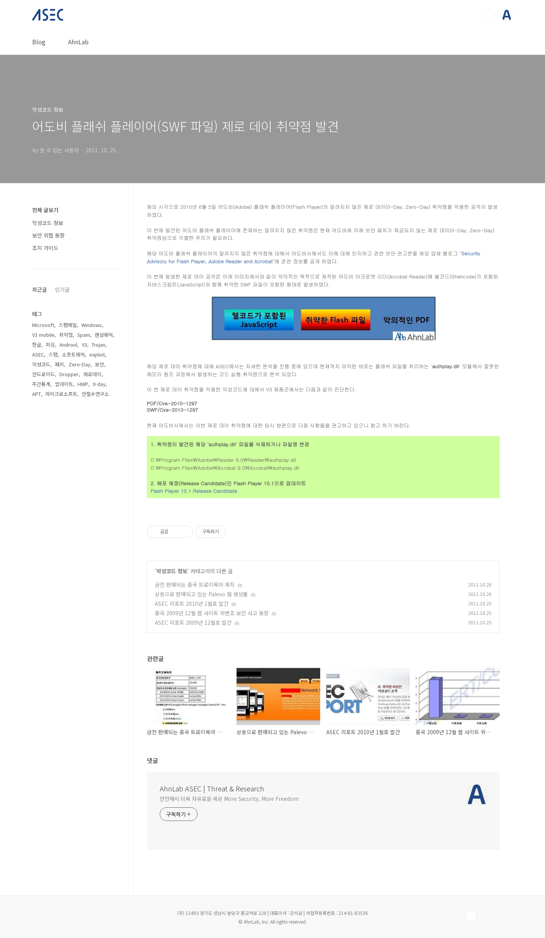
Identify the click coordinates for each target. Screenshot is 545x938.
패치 (59, 364)
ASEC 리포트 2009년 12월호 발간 (193, 622)
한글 (36, 344)
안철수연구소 (95, 393)
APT (36, 393)
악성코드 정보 (171, 571)
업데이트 (64, 384)
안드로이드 (43, 374)
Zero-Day (79, 364)
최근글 (39, 289)
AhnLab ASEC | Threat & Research (212, 788)
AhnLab (78, 41)
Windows (91, 324)
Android (68, 344)
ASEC (38, 354)
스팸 (53, 354)
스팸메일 (68, 324)
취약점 (66, 334)
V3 (84, 344)
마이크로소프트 (61, 393)
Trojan (98, 344)
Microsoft (43, 324)
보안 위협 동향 (48, 235)
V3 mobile (43, 334)
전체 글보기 (45, 210)
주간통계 (41, 384)
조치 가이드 (45, 248)
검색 (489, 15)
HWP (83, 384)
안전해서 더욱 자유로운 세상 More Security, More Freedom (229, 798)
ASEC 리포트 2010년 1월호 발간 (192, 603)
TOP (471, 916)
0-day (99, 384)
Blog (38, 41)
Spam (83, 334)
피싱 (50, 344)
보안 (99, 364)
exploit (97, 354)
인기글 (62, 289)
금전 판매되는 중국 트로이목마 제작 (195, 584)
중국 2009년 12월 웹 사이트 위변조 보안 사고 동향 (212, 613)
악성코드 (41, 364)
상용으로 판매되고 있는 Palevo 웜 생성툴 (201, 594)
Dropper (69, 374)
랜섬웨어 (104, 334)
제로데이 (92, 374)
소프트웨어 (73, 354)
